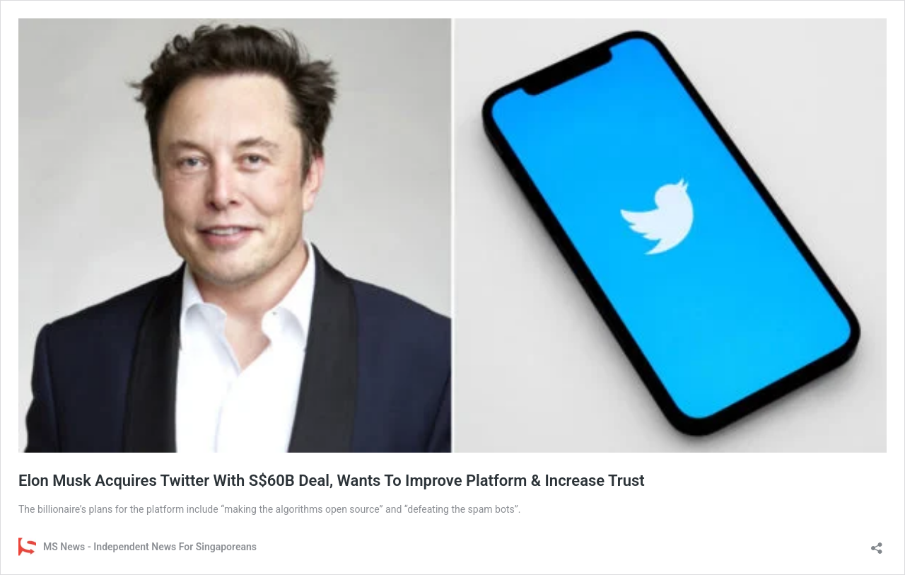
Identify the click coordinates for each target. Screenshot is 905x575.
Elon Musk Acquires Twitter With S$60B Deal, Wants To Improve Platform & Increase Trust (331, 480)
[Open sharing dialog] (877, 543)
